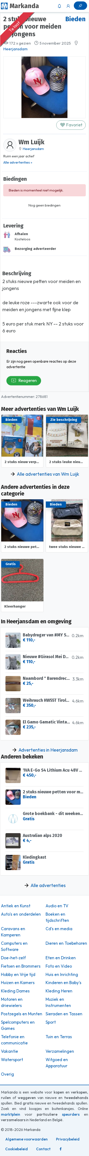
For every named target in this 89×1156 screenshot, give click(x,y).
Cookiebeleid (16, 1149)
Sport (51, 1022)
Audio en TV (57, 905)
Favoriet (71, 125)
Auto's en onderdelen (21, 914)
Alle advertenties (48, 885)
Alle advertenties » (17, 162)
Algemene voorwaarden (26, 1139)
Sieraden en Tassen (64, 1014)
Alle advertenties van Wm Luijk (48, 474)
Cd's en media (59, 928)
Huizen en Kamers (18, 982)
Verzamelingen (60, 1051)
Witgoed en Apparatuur (57, 1062)
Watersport (12, 1059)
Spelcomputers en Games (18, 1025)
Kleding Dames (15, 991)
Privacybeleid (68, 1139)
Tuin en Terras (59, 1036)
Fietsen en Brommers (21, 966)
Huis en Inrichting (62, 974)
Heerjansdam (15, 48)
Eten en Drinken (61, 957)
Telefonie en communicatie (14, 1040)
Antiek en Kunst (15, 905)
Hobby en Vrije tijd (18, 974)
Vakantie (9, 1051)
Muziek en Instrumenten (58, 1002)
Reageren (24, 380)
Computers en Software (14, 946)
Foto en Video (59, 966)
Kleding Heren (59, 991)
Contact (43, 1149)
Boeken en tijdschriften (57, 917)
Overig (7, 1074)
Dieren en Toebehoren (66, 943)
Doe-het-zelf (13, 957)
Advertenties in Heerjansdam (48, 750)
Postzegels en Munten (21, 1014)
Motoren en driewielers (12, 1002)
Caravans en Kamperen (13, 932)
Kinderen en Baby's (63, 982)
